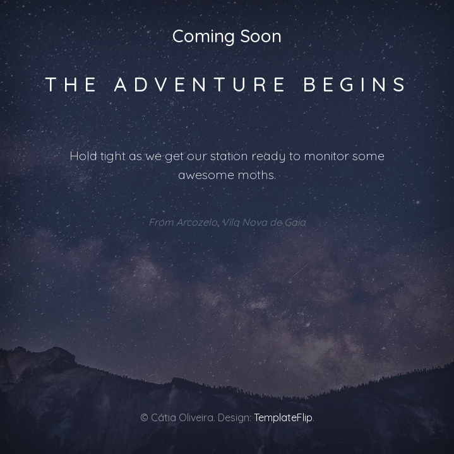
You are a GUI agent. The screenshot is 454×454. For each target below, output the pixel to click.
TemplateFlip (283, 417)
